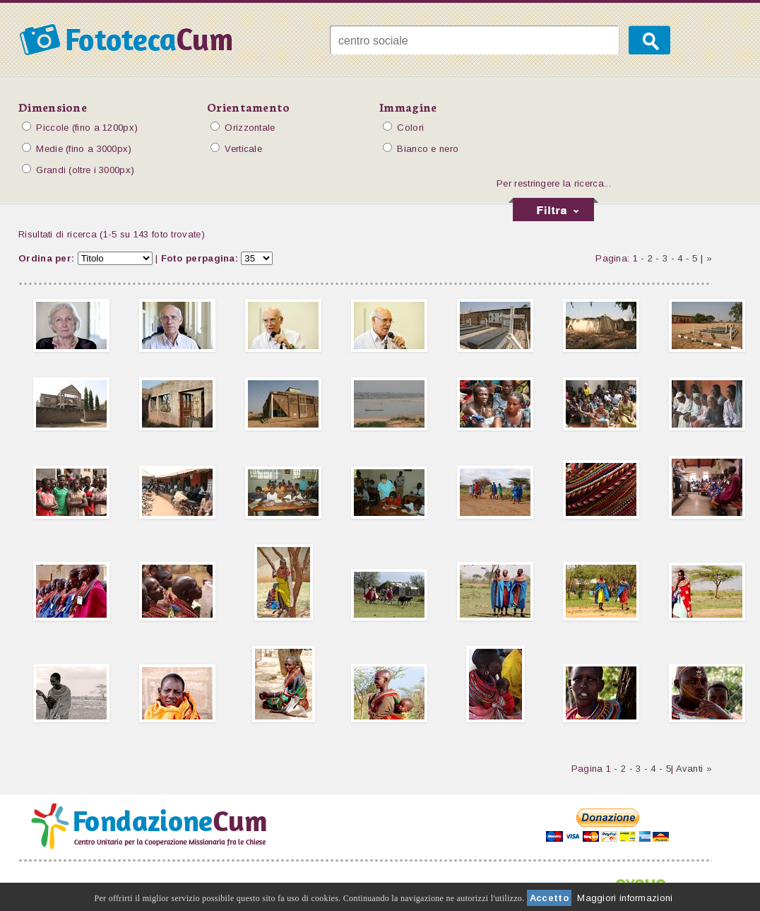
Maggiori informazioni (624, 898)
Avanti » (694, 768)
